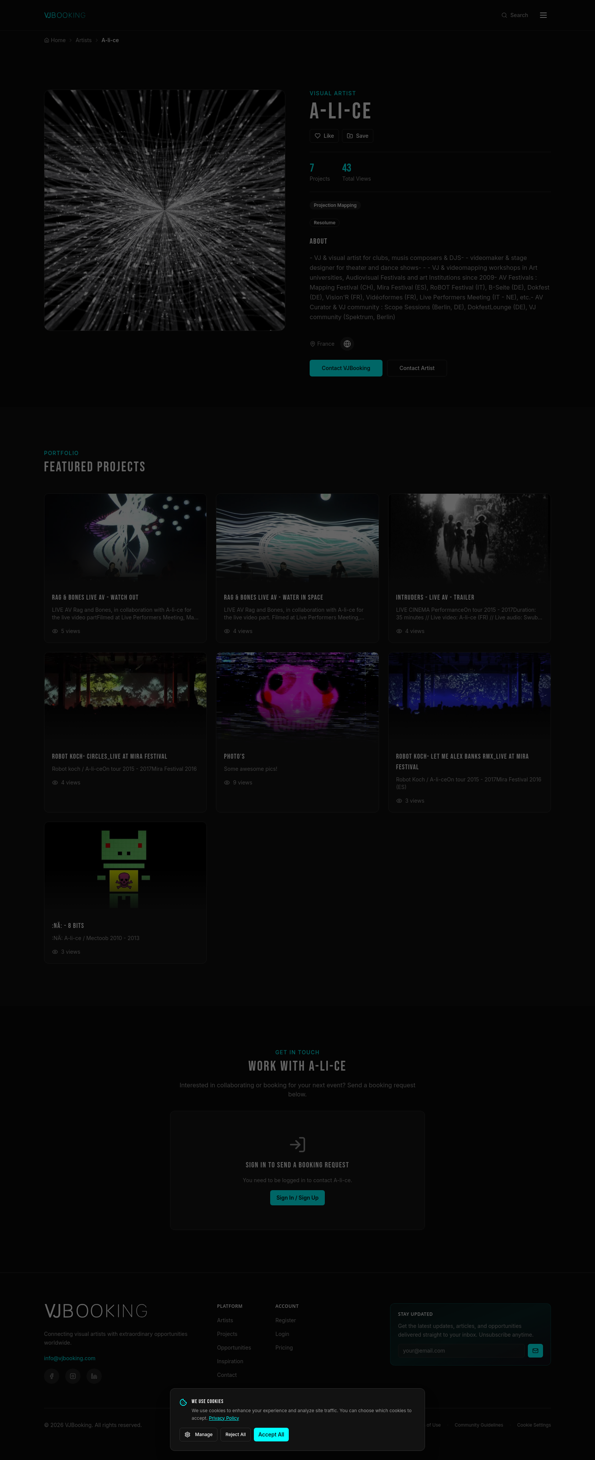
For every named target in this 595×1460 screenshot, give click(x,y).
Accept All (271, 1434)
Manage (198, 1435)
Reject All (235, 1434)
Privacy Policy (224, 1418)
